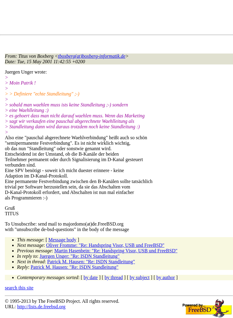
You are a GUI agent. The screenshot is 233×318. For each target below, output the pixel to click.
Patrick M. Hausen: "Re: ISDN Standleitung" (91, 261)
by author (165, 277)
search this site (19, 287)
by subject (140, 277)
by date (91, 277)
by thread (114, 277)
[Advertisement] (115, 18)
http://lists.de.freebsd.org (41, 306)
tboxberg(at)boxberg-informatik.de (91, 56)
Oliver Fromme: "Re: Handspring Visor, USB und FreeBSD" (105, 245)
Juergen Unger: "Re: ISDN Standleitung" (80, 256)
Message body (62, 239)
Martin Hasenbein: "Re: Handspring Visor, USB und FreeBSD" (115, 250)
